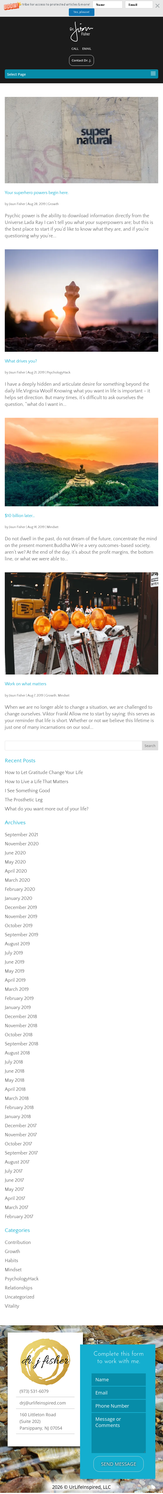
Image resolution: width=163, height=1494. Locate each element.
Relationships (19, 1288)
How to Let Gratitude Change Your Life (44, 772)
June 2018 (14, 1071)
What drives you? (21, 361)
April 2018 (15, 1089)
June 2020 (15, 853)
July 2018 (14, 1062)
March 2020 (17, 880)
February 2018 (19, 1107)
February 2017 (19, 1216)
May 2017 (14, 1189)
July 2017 (13, 1171)
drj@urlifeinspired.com (43, 1403)
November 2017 (21, 1134)
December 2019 (21, 907)
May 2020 (15, 862)
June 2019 (14, 962)
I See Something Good (27, 790)
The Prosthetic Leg (24, 800)
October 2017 (18, 1144)
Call (75, 48)
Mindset (52, 527)
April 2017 (15, 1198)
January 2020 (18, 898)
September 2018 (21, 1044)
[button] (81, 8)
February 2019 (19, 998)
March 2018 (17, 1098)
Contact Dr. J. (81, 60)
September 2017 (21, 1153)
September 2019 (21, 934)
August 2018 (17, 1053)
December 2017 (21, 1125)
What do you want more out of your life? (46, 809)
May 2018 (14, 1080)
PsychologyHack (59, 372)
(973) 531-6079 (34, 1391)
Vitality (12, 1306)
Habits (11, 1260)
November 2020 (22, 844)
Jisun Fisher (17, 204)
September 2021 (21, 834)
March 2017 (16, 1207)
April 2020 (16, 871)
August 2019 (17, 944)
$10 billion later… (20, 515)
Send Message (118, 1464)
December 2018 (21, 1016)
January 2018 (18, 1116)
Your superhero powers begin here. (37, 192)
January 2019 (18, 1007)
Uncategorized (19, 1297)
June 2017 (14, 1180)
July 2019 (14, 953)
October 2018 (19, 1034)
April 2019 (15, 980)
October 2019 (19, 925)
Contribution (18, 1242)
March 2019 (17, 989)
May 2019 (14, 971)
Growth (53, 204)
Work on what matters (25, 684)
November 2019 (21, 916)
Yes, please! (81, 12)
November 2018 (21, 1025)
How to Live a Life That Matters (36, 781)
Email (86, 48)
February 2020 (20, 889)
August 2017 (17, 1162)
